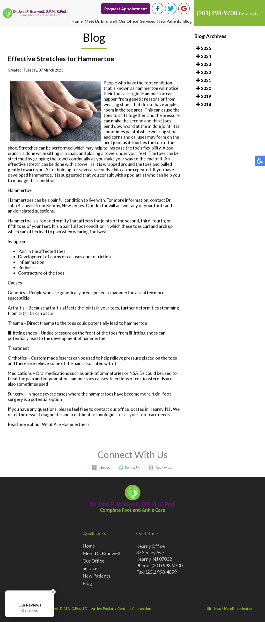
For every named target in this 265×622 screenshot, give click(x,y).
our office (119, 409)
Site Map (214, 608)
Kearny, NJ (159, 409)
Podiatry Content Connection (127, 608)
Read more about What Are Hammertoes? (48, 424)
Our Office (128, 21)
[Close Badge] (53, 591)
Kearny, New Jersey (65, 206)
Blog (187, 21)
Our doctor (97, 206)
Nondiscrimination (238, 608)
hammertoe (146, 88)
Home (76, 21)
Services (147, 21)
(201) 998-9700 (217, 13)
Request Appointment (125, 8)
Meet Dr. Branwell (100, 21)
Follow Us (132, 467)
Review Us (164, 467)
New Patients (169, 21)
